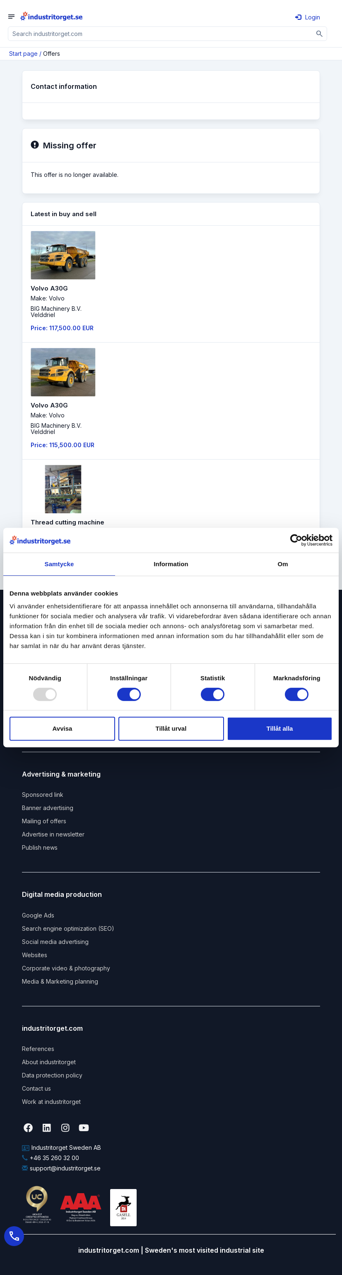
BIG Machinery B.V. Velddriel (56, 311)
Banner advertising (47, 807)
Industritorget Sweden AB (61, 1147)
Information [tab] (171, 563)
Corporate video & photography (66, 968)
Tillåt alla (280, 728)
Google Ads (38, 915)
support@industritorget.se (61, 1168)
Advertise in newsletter (53, 834)
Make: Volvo (48, 298)
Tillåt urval (171, 728)
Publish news (40, 847)
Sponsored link (42, 794)
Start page (23, 53)
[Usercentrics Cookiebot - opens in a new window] (296, 540)
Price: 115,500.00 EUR (62, 444)
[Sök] (320, 33)
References (38, 1048)
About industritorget (49, 1061)
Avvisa (62, 728)
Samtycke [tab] (59, 563)
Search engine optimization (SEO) (68, 928)
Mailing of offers (44, 821)
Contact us (36, 1088)
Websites (34, 954)
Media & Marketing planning (60, 981)
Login (307, 17)
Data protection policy (52, 1075)
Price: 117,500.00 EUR (62, 327)
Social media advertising (55, 941)
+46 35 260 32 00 (50, 1157)
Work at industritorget (51, 1101)
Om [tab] (282, 563)
